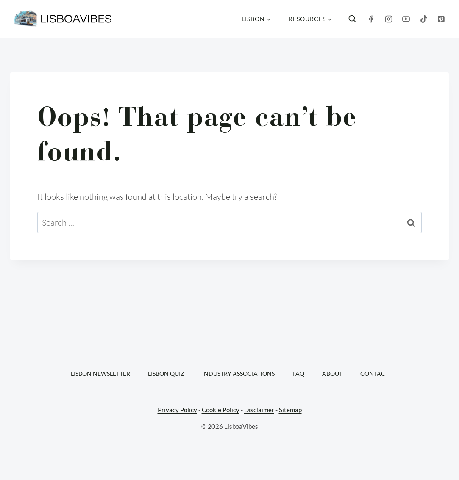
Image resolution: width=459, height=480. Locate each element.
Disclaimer (259, 410)
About (332, 373)
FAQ (298, 373)
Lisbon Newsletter (100, 373)
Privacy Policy (177, 410)
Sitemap (290, 410)
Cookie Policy (220, 410)
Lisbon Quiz (166, 373)
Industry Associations (238, 373)
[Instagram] (388, 19)
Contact (374, 373)
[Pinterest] (441, 19)
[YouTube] (406, 19)
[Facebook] (370, 19)
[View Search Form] (352, 19)
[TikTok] (423, 19)
